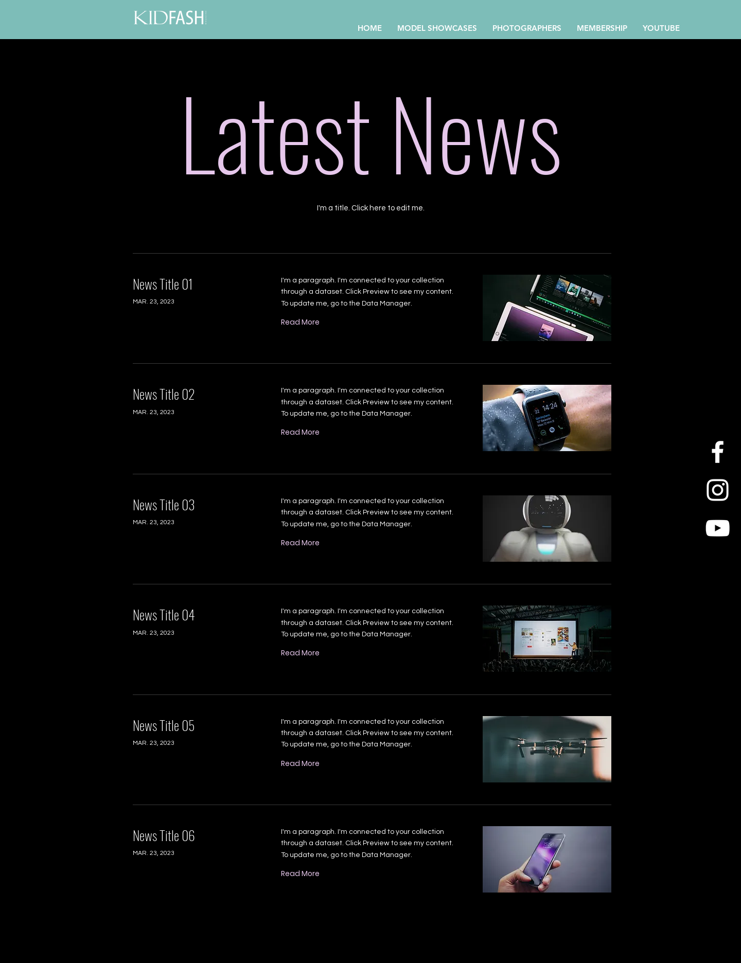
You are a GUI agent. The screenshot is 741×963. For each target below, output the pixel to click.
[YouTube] (717, 528)
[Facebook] (717, 452)
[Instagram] (717, 490)
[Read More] (300, 322)
